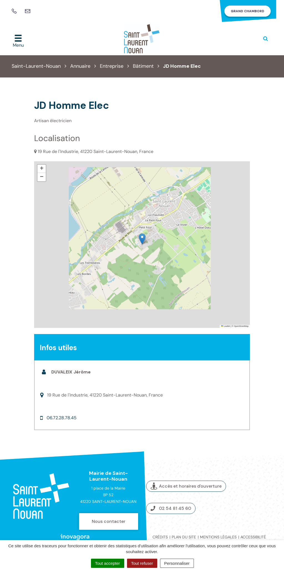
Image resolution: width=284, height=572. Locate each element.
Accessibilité (253, 537)
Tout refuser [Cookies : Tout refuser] (142, 563)
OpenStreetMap (241, 326)
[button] (142, 239)
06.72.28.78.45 (62, 418)
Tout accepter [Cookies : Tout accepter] (107, 563)
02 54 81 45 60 (171, 508)
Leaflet (225, 326)
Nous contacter (108, 521)
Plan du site (184, 537)
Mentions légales (218, 537)
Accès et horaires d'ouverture (186, 486)
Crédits (160, 537)
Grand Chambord (247, 11)
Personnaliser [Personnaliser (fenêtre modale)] (177, 563)
